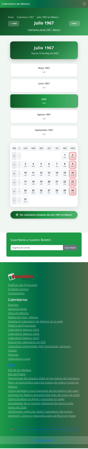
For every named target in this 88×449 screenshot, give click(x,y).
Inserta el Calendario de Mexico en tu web (35, 321)
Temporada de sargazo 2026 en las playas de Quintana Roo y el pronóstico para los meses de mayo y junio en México (43, 382)
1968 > (74, 23)
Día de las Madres (19, 370)
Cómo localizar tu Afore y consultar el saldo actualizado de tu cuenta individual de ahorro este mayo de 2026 (40, 403)
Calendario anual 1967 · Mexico (44, 29)
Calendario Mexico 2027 (23, 338)
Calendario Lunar (19, 359)
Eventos (13, 305)
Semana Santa (17, 309)
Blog (11, 365)
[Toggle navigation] (84, 4)
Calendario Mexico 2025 (23, 330)
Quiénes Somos (18, 289)
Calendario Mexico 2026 (23, 334)
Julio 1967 (44, 23)
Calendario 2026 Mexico (44, 440)
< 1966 (13, 23)
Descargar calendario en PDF (27, 342)
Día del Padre (16, 374)
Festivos (13, 354)
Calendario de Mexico (16, 4)
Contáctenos (16, 293)
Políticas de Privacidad (22, 285)
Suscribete (70, 247)
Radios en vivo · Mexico (23, 317)
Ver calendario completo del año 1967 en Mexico (44, 214)
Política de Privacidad (22, 325)
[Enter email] (37, 247)
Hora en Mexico (18, 313)
